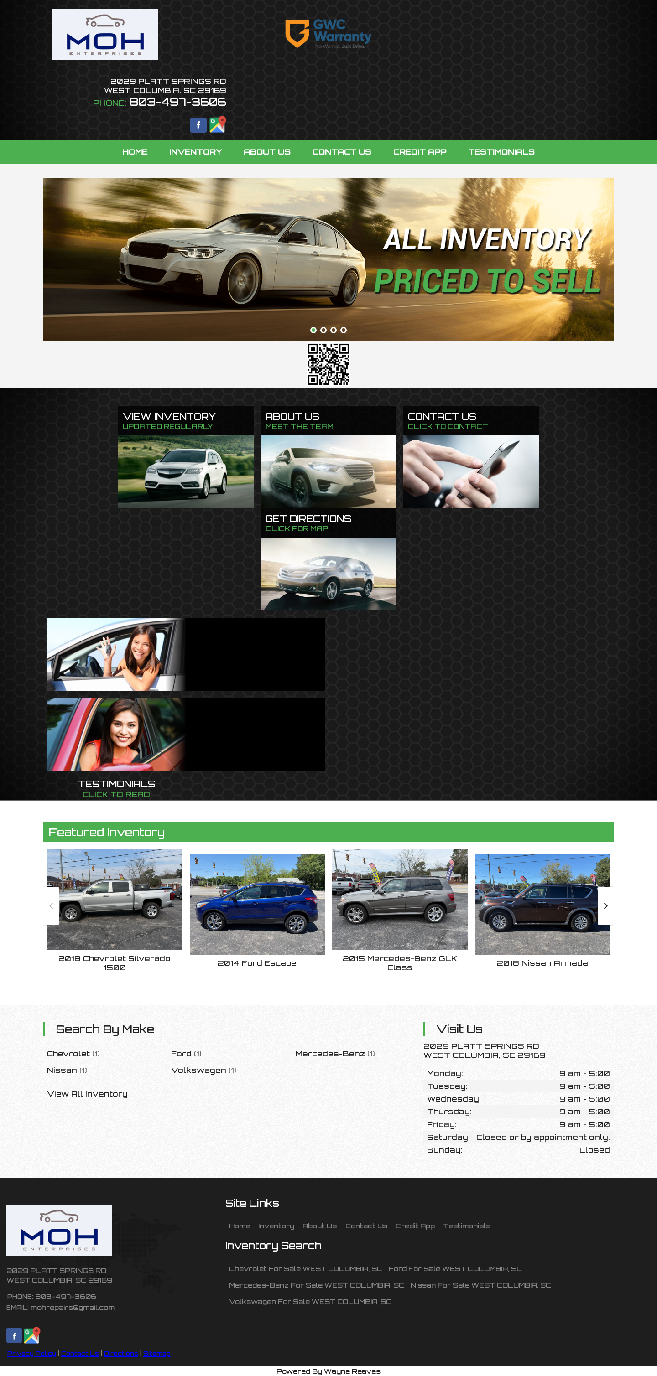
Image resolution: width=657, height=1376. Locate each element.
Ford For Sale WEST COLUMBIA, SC (455, 1268)
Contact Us (80, 1353)
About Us (319, 1225)
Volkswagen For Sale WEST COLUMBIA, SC (310, 1301)
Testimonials (466, 1225)
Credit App (415, 1225)
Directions (121, 1353)
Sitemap (157, 1353)
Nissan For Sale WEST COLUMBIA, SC (481, 1285)
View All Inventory (87, 1093)
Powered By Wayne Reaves (328, 1371)
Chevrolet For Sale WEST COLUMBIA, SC (305, 1268)
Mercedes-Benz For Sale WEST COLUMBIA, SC (316, 1285)
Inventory (276, 1225)
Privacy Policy (31, 1353)
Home (239, 1225)
